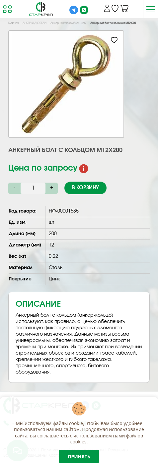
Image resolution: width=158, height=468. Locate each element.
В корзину (85, 187)
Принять (79, 456)
